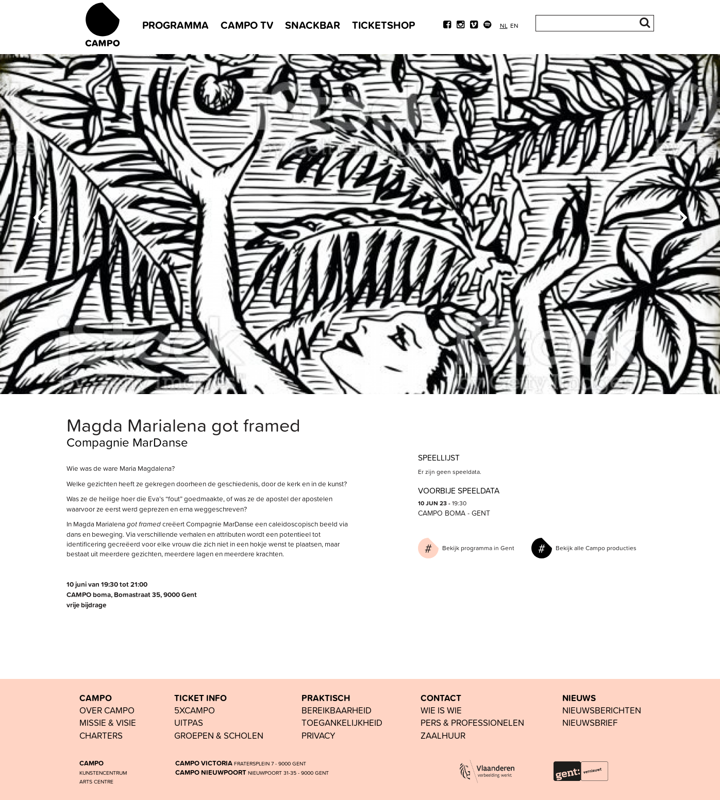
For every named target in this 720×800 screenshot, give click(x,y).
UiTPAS (188, 722)
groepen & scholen (218, 735)
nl (504, 25)
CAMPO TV (247, 25)
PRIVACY (319, 735)
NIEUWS (579, 698)
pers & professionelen (472, 722)
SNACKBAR (312, 25)
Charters (101, 735)
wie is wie (441, 710)
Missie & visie (107, 722)
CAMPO (95, 698)
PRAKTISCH (326, 698)
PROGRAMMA (175, 25)
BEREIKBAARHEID (337, 710)
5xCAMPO (194, 710)
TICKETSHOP (383, 25)
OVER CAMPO (107, 710)
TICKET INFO (200, 698)
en (514, 25)
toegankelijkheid (342, 722)
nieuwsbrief (589, 722)
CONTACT (441, 698)
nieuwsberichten (601, 710)
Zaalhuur (443, 735)
